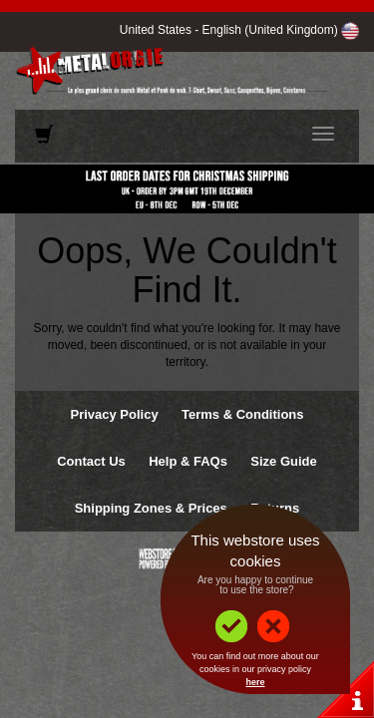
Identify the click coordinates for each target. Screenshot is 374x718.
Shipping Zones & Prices (151, 508)
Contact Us (91, 461)
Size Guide (283, 461)
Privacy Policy (114, 414)
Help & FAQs (188, 461)
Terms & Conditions (243, 414)
